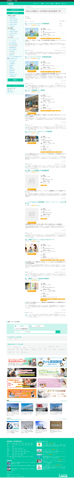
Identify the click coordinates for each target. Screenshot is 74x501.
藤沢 (17, 372)
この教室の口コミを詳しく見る (58, 51)
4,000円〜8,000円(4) (13, 22)
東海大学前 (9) (11, 91)
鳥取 (22, 476)
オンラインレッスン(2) (13, 38)
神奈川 (16, 468)
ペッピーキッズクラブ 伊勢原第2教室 (41, 61)
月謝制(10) (11, 65)
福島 (31, 466)
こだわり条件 (17, 353)
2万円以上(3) (11, 35)
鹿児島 (19, 480)
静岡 (16, 471)
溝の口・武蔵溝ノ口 (37, 372)
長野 (16, 473)
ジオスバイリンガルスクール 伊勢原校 (41, 141)
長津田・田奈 (11, 372)
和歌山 (28, 475)
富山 (22, 473)
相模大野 (29, 370)
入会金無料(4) (12, 63)
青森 (17, 466)
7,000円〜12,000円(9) (13, 31)
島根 (25, 476)
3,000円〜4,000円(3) (13, 20)
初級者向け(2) (12, 70)
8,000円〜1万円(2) (12, 24)
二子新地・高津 (17, 375)
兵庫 (16, 475)
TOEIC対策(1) (12, 51)
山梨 (13, 470)
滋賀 (22, 475)
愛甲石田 (10, 361)
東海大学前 (17, 361)
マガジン (64, 3)
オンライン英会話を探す (53, 350)
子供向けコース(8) (12, 74)
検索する (15, 80)
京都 (19, 475)
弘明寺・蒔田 (25, 375)
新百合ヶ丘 (46, 372)
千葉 (23, 468)
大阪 (13, 475)
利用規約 (8, 498)
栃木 (31, 468)
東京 (13, 468)
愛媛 (13, 478)
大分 (28, 480)
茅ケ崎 (9, 375)
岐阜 (22, 471)
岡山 (16, 476)
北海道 (13, 466)
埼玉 (20, 468)
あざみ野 (56, 370)
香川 (16, 478)
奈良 (25, 475)
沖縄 (13, 481)
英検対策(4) (11, 54)
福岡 (13, 480)
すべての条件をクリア (19, 82)
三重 (19, 471)
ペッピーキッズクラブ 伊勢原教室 (39, 25)
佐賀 (26, 480)
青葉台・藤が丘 (38, 375)
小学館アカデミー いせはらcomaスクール (42, 258)
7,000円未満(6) (12, 29)
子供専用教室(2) (12, 76)
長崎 (23, 480)
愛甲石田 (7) (10, 89)
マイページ (36, 3)
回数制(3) (11, 67)
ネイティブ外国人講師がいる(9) (15, 56)
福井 (25, 473)
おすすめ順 (61, 21)
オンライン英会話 (49, 3)
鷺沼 (30, 372)
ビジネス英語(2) (12, 42)
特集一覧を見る (63, 424)
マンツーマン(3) (12, 40)
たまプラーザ (49, 370)
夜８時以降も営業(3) (13, 44)
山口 (19, 476)
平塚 (32, 375)
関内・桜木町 (23, 372)
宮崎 (31, 480)
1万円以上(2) (11, 26)
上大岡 (57, 372)
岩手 (20, 466)
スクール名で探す (37, 350)
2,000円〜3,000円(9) (13, 18)
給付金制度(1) (12, 72)
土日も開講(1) (12, 61)
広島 (13, 476)
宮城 (26, 466)
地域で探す (22, 350)
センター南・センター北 (39, 370)
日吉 (62, 372)
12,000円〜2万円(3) (13, 33)
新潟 (13, 473)
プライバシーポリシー (16, 498)
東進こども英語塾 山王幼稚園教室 (39, 183)
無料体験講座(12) (12, 47)
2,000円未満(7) (12, 17)
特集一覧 (58, 3)
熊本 (16, 480)
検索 (42, 3)
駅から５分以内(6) (12, 49)
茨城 (26, 468)
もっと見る (62, 48)
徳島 (22, 478)
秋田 (23, 466)
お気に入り (33, 39)
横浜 (9, 370)
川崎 (52, 372)
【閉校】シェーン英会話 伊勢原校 (39, 302)
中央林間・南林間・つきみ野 (19, 370)
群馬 (28, 468)
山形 (28, 466)
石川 (19, 473)
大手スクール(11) (12, 60)
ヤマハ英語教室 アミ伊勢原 (37, 97)
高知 (19, 478)
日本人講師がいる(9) (13, 58)
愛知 (13, 471)
